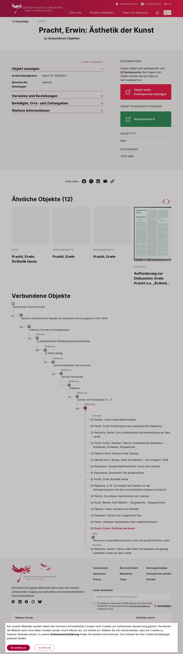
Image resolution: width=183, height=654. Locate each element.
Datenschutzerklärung (64, 634)
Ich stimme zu (18, 647)
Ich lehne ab (44, 647)
